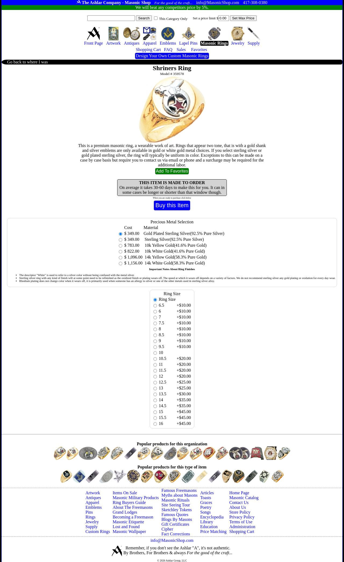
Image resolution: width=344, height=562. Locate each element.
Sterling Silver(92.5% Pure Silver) (174, 239)
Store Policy (239, 512)
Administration (242, 526)
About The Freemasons (133, 507)
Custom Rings (97, 531)
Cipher (167, 529)
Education (209, 526)
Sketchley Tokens (177, 509)
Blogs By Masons (177, 519)
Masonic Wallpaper (129, 531)
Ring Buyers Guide (129, 502)
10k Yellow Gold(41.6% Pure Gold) (175, 245)
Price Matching (213, 531)
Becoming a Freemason (133, 517)
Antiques (93, 497)
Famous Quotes (175, 514)
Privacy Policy (242, 517)
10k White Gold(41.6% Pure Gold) (174, 251)
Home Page (239, 493)
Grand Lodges (125, 512)
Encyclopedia (212, 517)
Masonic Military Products (136, 497)
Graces (206, 502)
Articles (207, 493)
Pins (89, 512)
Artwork (92, 493)
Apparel (92, 502)
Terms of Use (240, 522)
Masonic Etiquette (128, 522)
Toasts (205, 497)
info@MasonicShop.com (172, 540)
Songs (205, 512)
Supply (91, 526)
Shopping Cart (241, 531)
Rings (90, 517)
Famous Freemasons (179, 490)
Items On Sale (125, 493)
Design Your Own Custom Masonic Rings (172, 55)
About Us (237, 507)
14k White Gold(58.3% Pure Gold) (174, 263)
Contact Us (239, 502)
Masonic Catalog (244, 497)
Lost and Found (126, 526)
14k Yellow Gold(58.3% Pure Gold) (175, 257)
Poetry (206, 507)
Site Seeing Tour (176, 505)
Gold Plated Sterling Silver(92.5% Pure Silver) (184, 233)
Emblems (93, 507)
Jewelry (92, 522)
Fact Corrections (176, 534)
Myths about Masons (180, 495)
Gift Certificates (175, 524)
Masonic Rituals (175, 500)
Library (206, 522)
